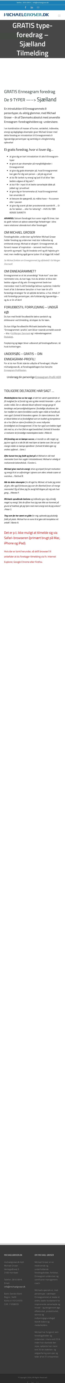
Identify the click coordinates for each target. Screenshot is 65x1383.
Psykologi (8, 336)
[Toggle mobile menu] (59, 15)
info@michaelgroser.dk (41, 2)
